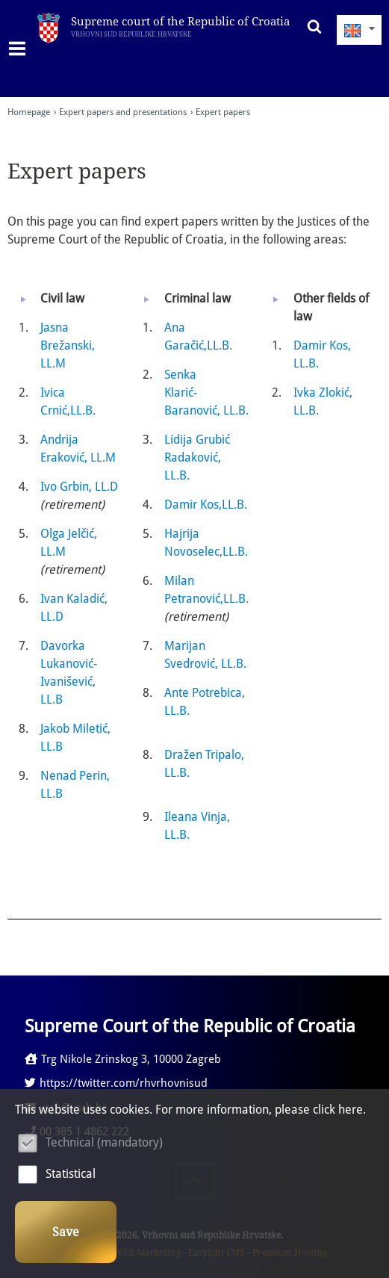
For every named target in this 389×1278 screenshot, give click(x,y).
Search (310, 26)
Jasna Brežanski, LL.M (67, 345)
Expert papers (223, 112)
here (350, 1109)
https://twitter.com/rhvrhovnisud (116, 1083)
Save (65, 1232)
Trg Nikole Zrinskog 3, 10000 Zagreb (123, 1059)
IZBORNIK (20, 48)
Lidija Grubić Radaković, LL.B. (197, 457)
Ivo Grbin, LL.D (79, 487)
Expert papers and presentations (123, 112)
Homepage (28, 112)
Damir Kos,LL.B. (205, 504)
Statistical (71, 1174)
